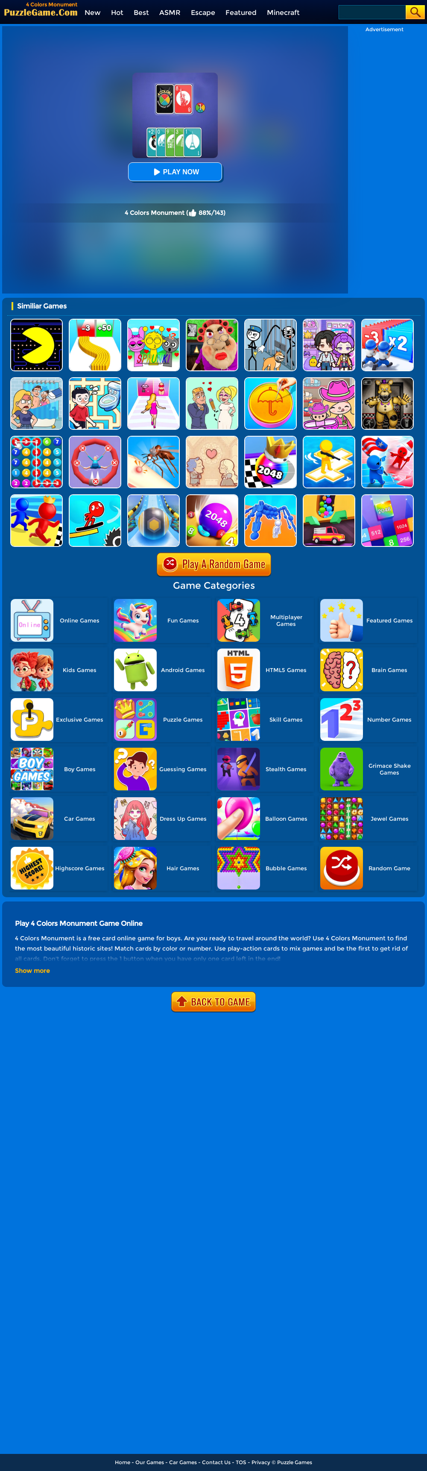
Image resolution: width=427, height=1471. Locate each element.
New (93, 13)
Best (141, 13)
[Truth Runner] (153, 380)
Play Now (175, 172)
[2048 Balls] (212, 497)
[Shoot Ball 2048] (270, 439)
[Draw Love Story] (212, 380)
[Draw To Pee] (95, 380)
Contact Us (216, 1462)
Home (122, 1462)
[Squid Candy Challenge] (270, 380)
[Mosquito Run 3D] (153, 439)
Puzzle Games (294, 1462)
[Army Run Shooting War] (387, 322)
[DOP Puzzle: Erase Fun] (36, 380)
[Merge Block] (387, 497)
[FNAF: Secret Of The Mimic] (387, 380)
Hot (117, 13)
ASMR (170, 13)
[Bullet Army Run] (95, 322)
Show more (32, 971)
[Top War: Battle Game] (329, 439)
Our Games (149, 1462)
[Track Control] (153, 497)
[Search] (372, 12)
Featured (241, 13)
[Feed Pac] (36, 322)
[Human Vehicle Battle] (270, 497)
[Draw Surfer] (95, 497)
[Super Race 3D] (36, 497)
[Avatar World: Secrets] (329, 322)
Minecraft (283, 13)
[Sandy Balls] (329, 497)
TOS (241, 1462)
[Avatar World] (329, 380)
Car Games (183, 1462)
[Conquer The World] (387, 439)
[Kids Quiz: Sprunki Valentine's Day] (153, 322)
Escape (203, 13)
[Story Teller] (212, 439)
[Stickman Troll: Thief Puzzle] (270, 322)
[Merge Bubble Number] (36, 439)
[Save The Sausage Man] (95, 439)
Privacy (261, 1462)
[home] (40, 12)
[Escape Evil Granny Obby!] (212, 322)
